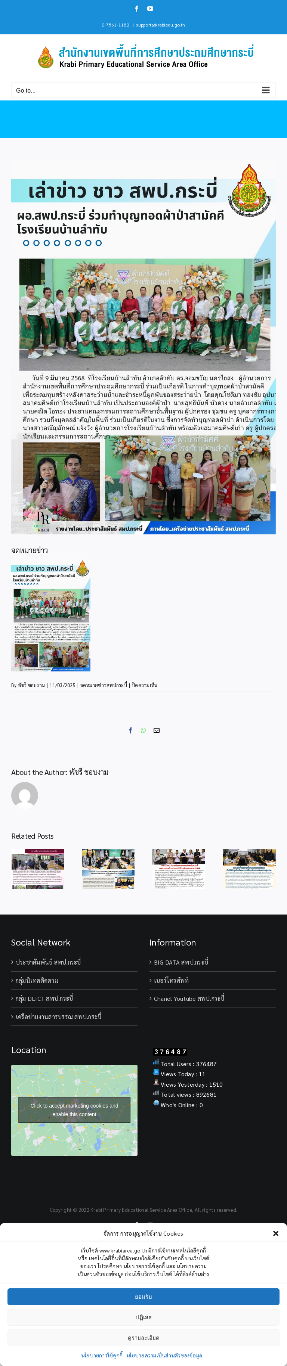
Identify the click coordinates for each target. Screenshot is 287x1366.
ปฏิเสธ (144, 1317)
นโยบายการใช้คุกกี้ (102, 1355)
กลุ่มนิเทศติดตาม (37, 980)
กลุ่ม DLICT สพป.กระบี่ (44, 998)
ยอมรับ (143, 1297)
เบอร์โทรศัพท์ (171, 980)
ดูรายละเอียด (144, 1338)
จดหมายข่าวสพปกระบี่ (103, 685)
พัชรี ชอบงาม (31, 685)
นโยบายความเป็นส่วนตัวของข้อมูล (164, 1355)
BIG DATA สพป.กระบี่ (181, 962)
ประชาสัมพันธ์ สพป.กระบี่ (48, 962)
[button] (276, 1233)
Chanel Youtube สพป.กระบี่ (189, 998)
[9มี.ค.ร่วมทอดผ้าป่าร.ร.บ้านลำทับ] (143, 347)
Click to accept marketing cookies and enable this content (74, 1110)
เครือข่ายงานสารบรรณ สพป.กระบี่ (58, 1017)
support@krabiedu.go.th (160, 25)
